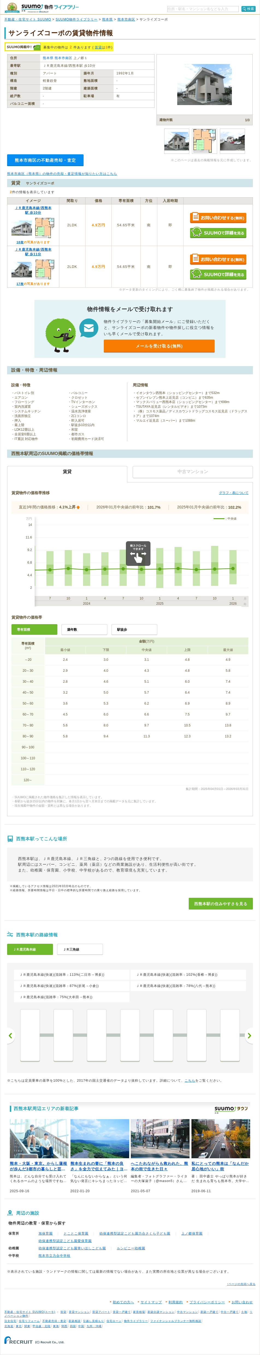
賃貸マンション (79, 1311)
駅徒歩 (122, 630)
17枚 (19, 283)
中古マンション (187, 1311)
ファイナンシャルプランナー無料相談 (175, 1320)
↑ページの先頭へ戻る (241, 1283)
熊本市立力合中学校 (54, 1256)
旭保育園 (46, 1233)
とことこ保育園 (76, 1233)
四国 (73, 1326)
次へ (249, 1035)
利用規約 (176, 1302)
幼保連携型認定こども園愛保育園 (65, 1241)
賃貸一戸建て (122, 1311)
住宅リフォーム (29, 1320)
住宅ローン (114, 1320)
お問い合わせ (242, 1302)
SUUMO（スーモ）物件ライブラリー (41, 8)
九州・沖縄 (94, 1326)
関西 (64, 1326)
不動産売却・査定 (54, 1320)
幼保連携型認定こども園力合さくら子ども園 (134, 1233)
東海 (56, 1326)
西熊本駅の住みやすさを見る (220, 904)
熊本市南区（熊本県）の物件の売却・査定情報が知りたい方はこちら (62, 174)
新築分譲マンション (161, 1311)
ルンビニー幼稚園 (131, 1248)
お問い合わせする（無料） (218, 218)
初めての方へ (123, 1302)
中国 (81, 1326)
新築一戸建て (209, 1311)
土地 (244, 1311)
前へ (11, 1035)
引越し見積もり (93, 1320)
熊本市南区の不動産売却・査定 (45, 160)
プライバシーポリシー (207, 1302)
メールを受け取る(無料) (159, 346)
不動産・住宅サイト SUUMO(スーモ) (29, 1311)
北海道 (8, 1326)
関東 (27, 1326)
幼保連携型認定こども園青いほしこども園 (72, 1248)
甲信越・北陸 (41, 1326)
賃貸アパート (101, 1311)
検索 (250, 9)
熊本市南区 (126, 19)
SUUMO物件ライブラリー (77, 19)
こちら (190, 1080)
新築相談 (75, 1320)
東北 (19, 1326)
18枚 (19, 242)
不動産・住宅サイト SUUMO (27, 19)
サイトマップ (151, 1302)
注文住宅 (10, 1320)
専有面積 (23, 630)
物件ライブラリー (136, 1320)
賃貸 (98, 47)
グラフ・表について (234, 493)
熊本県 (107, 19)
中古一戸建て (230, 1311)
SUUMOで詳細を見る (218, 232)
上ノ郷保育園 (192, 1233)
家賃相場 (139, 1311)
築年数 (72, 630)
